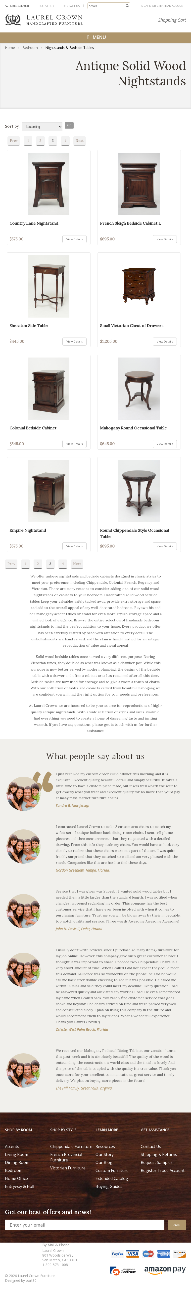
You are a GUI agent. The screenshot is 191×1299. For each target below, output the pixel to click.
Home (10, 47)
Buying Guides (109, 1186)
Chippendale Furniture (71, 1146)
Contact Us (71, 6)
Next (80, 140)
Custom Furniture (112, 1170)
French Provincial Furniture (66, 1157)
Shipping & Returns (159, 1154)
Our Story (46, 6)
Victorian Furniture (68, 1168)
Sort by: (12, 126)
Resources (105, 1146)
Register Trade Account (163, 1170)
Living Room (16, 1154)
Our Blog (104, 1162)
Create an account (171, 5)
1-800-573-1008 (19, 6)
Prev (14, 140)
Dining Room (17, 1162)
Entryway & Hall (19, 1186)
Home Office (16, 1178)
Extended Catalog (112, 1178)
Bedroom (30, 47)
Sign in (146, 5)
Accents (12, 1146)
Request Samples (157, 1162)
